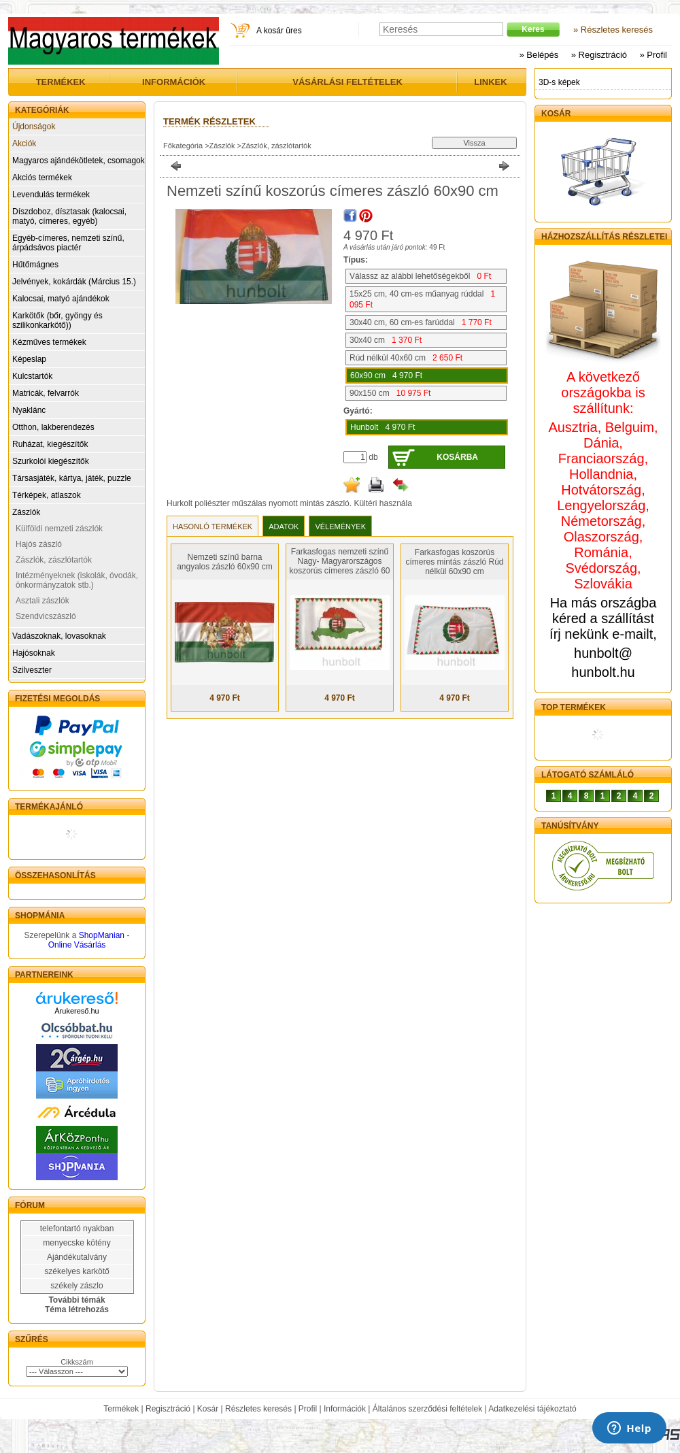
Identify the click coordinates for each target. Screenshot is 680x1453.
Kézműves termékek (49, 342)
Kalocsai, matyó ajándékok (60, 298)
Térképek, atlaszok (46, 495)
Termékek (121, 1409)
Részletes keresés (258, 1409)
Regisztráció (168, 1409)
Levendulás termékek (51, 194)
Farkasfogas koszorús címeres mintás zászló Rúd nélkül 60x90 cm (454, 562)
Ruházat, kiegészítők (50, 444)
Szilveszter (32, 670)
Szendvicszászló (46, 616)
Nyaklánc (29, 410)
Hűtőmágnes (35, 264)
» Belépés (538, 55)
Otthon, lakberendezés (53, 427)
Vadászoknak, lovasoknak (59, 636)
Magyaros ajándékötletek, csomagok (78, 160)
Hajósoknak (33, 653)
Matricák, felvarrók (45, 393)
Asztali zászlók (42, 600)
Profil (308, 1409)
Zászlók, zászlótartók (54, 560)
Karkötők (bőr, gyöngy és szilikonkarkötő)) (57, 320)
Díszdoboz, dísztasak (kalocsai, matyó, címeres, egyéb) (69, 216)
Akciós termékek (42, 177)
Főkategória (183, 145)
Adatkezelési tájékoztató (532, 1409)
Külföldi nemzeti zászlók (59, 528)
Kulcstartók (32, 376)
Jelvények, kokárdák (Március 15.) (74, 281)
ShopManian (101, 935)
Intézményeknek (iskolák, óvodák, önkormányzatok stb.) (77, 580)
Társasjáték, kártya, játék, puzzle (71, 478)
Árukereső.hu (76, 1011)
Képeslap (29, 359)
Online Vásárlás (77, 945)
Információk (345, 1409)
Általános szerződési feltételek (427, 1409)
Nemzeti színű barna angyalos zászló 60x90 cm (225, 561)
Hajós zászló (39, 544)
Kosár (207, 1409)
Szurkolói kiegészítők (50, 461)
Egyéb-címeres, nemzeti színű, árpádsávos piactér (68, 242)
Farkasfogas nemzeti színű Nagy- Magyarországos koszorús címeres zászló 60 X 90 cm (339, 566)
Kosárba (457, 457)
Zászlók (26, 512)
